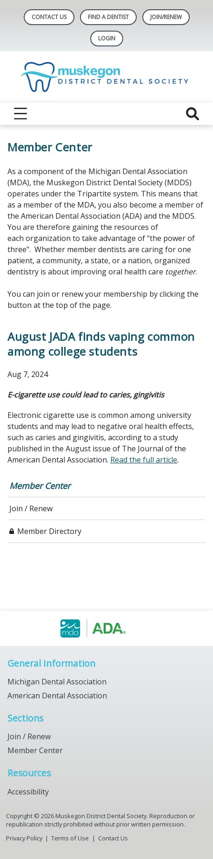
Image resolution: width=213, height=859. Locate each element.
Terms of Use (70, 838)
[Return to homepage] (106, 76)
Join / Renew (31, 508)
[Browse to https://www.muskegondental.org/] (107, 628)
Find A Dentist (108, 17)
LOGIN (106, 38)
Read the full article (143, 460)
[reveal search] (193, 114)
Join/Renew (166, 17)
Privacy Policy (24, 838)
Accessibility (28, 792)
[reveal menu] (20, 114)
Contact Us (49, 17)
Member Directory (49, 531)
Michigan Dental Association (56, 682)
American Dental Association (57, 695)
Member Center (39, 485)
